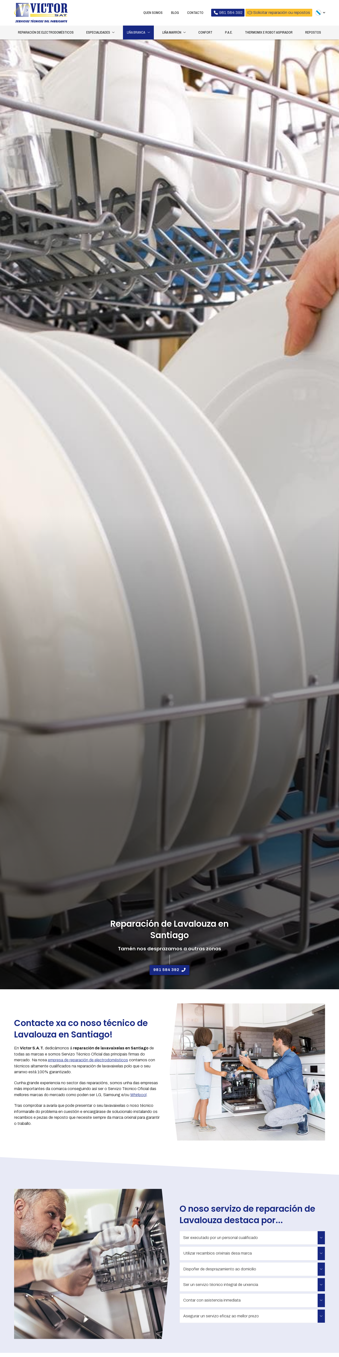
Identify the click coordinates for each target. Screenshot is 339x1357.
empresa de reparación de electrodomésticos (88, 1061)
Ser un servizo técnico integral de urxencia (220, 1285)
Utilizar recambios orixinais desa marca (217, 1254)
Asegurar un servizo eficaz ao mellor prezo (221, 1317)
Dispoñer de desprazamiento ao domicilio (219, 1269)
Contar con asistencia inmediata (212, 1301)
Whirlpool (138, 1095)
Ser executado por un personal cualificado (220, 1238)
